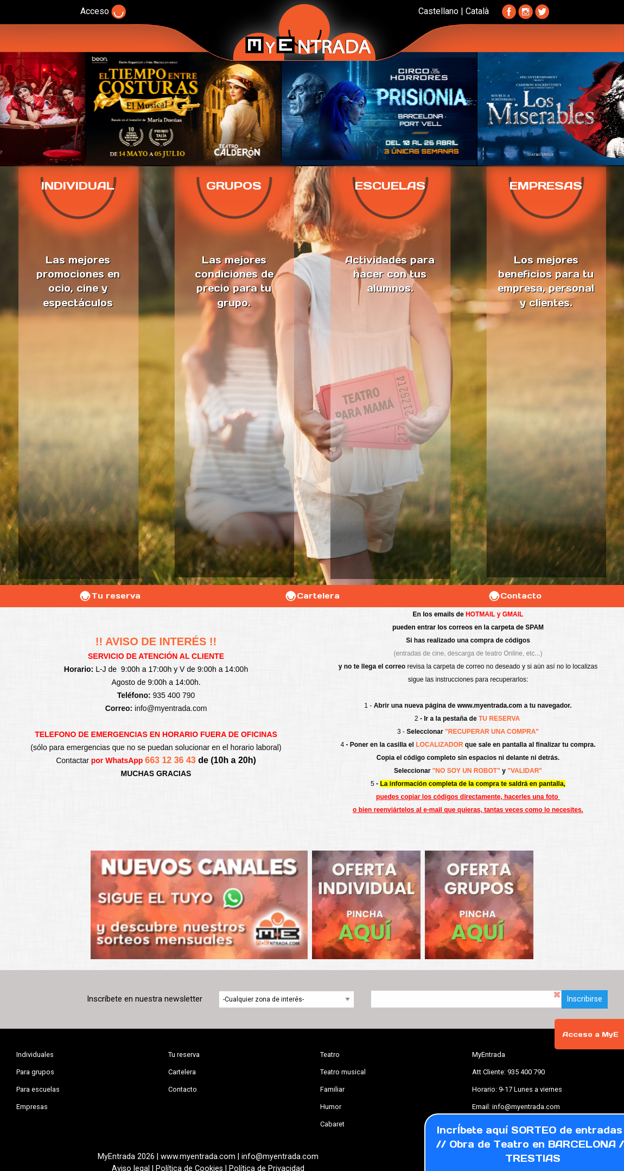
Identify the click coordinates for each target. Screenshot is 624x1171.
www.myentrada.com (490, 705)
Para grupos (35, 1072)
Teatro (330, 1054)
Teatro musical (343, 1072)
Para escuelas (38, 1089)
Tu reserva (110, 596)
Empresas (32, 1107)
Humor (330, 1107)
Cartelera (312, 596)
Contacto (515, 596)
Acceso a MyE (590, 1034)
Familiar (332, 1089)
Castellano (438, 11)
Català (477, 11)
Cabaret (332, 1124)
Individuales (35, 1054)
